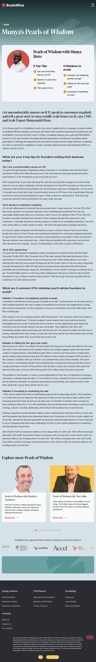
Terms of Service (41, 606)
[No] (90, 637)
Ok (41, 657)
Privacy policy (52, 657)
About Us (6, 619)
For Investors (7, 628)
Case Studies (70, 601)
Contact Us (6, 624)
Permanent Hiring (9, 601)
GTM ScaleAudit (8, 597)
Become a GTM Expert (43, 601)
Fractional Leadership (11, 606)
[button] (92, 5)
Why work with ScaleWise (44, 597)
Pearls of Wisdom (72, 606)
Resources (69, 597)
